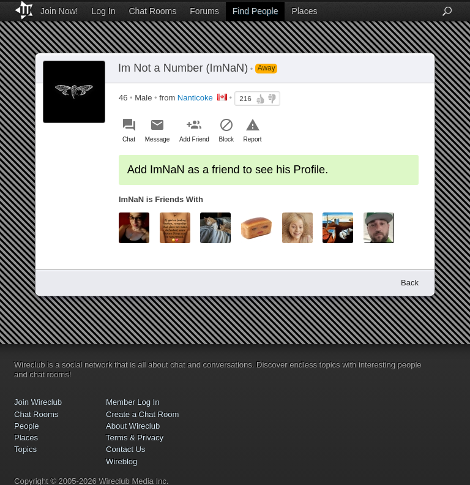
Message (157, 139)
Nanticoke (195, 97)
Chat (128, 139)
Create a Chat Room (142, 414)
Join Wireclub (38, 402)
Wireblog (121, 461)
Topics (25, 449)
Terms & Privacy (134, 437)
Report (253, 139)
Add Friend (194, 139)
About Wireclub (133, 425)
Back (410, 282)
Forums (204, 11)
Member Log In (132, 402)
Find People (255, 11)
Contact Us (125, 449)
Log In (104, 11)
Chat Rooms (152, 11)
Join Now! (59, 11)
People (26, 425)
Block (226, 139)
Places (304, 11)
